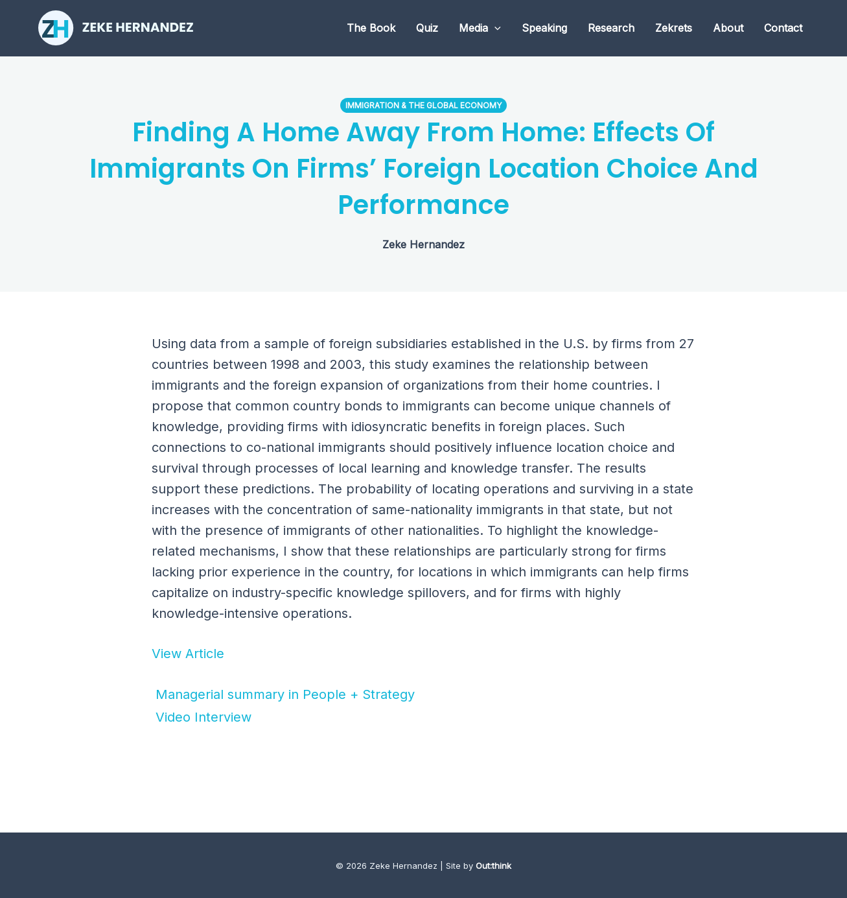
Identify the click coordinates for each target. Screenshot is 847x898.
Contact (783, 27)
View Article (188, 653)
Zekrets (673, 27)
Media (480, 28)
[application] (494, 28)
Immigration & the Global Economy (423, 105)
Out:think (493, 865)
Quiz (427, 27)
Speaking (544, 27)
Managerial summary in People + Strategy (283, 694)
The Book (371, 27)
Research (611, 27)
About (728, 27)
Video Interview (201, 717)
